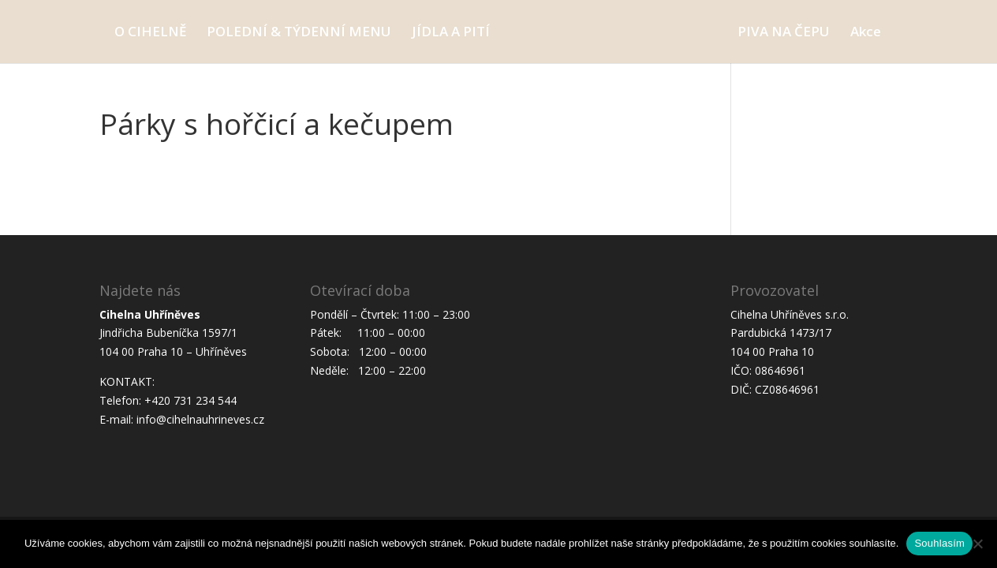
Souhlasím (939, 543)
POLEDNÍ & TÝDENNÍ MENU (299, 33)
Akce (865, 33)
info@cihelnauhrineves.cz (200, 419)
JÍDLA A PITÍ (451, 33)
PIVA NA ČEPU (783, 33)
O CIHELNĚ (150, 33)
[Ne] (977, 543)
